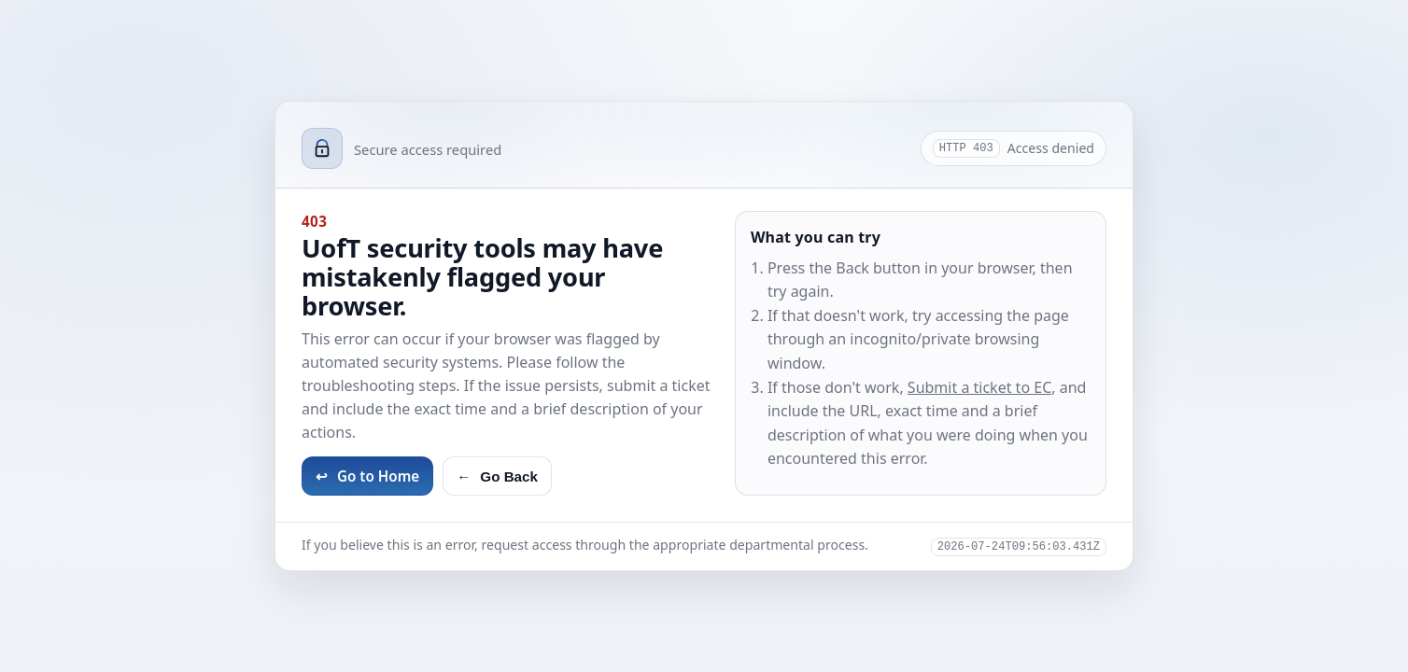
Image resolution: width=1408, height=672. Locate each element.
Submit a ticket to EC (979, 387)
